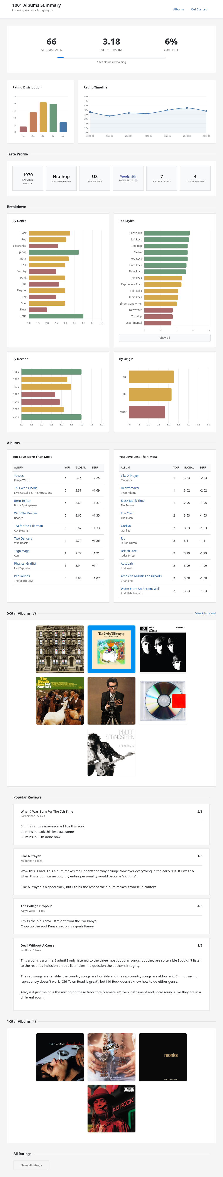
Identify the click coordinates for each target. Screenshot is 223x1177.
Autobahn (128, 563)
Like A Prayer (130, 475)
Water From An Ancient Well (140, 589)
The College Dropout (36, 906)
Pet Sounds (22, 576)
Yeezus (19, 475)
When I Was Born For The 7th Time (47, 811)
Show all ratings (31, 1165)
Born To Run (22, 500)
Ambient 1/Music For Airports (141, 576)
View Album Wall (205, 613)
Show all (165, 338)
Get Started (199, 9)
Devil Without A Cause (37, 945)
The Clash (127, 513)
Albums (178, 9)
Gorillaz (126, 526)
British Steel (129, 551)
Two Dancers (23, 538)
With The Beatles (25, 513)
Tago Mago (22, 551)
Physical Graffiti (25, 563)
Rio (123, 538)
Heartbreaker (130, 488)
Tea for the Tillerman (28, 526)
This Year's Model (26, 488)
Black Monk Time (132, 500)
